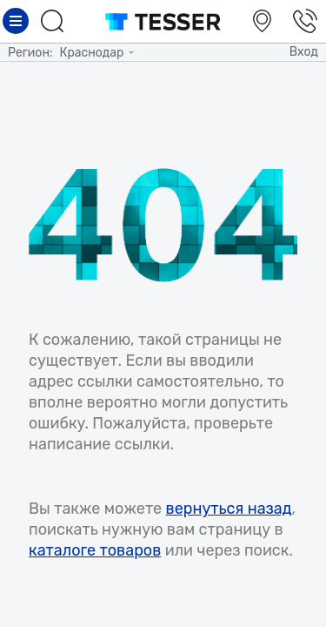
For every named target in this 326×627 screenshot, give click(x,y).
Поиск (55, 21)
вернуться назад (229, 508)
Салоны (264, 21)
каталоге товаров (95, 550)
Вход (303, 51)
